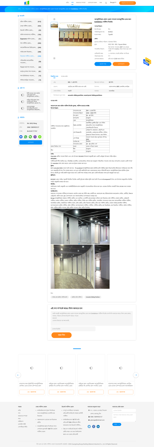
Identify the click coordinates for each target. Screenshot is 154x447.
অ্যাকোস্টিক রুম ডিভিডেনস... (30, 48)
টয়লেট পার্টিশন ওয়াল (68, 407)
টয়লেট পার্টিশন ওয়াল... (30, 30)
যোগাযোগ (31, 142)
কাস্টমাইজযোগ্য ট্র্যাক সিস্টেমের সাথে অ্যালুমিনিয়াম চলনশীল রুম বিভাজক (46, 413)
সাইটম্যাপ (20, 421)
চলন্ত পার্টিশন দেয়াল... (30, 26)
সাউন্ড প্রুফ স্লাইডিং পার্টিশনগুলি (59, 297)
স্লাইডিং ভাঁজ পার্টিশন (77, 297)
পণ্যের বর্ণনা (64, 76)
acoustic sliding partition (93, 297)
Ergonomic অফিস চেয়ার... (30, 39)
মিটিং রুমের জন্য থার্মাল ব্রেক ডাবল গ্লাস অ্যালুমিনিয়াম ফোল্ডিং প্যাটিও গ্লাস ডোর (33, 94)
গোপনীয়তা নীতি (22, 427)
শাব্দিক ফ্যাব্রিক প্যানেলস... (30, 80)
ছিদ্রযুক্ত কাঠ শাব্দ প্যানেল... (30, 67)
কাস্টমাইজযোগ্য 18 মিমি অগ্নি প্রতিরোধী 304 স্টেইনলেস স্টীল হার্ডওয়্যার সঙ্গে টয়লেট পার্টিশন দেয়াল (71, 422)
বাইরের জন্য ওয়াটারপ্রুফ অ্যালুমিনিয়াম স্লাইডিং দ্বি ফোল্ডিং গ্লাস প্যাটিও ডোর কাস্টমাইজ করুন (61, 386)
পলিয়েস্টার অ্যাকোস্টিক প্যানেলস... (30, 61)
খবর (19, 418)
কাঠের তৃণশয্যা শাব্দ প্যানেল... (30, 71)
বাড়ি (19, 410)
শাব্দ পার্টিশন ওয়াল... (30, 43)
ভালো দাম (103, 64)
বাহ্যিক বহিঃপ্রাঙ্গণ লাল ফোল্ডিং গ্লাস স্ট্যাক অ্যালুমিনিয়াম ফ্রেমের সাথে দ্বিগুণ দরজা (34, 101)
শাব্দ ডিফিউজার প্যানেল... (30, 76)
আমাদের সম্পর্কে (22, 416)
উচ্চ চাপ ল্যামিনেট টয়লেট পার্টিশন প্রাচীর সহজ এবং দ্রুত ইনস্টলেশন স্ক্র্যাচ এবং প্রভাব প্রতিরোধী (72, 431)
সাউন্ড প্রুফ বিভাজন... (30, 52)
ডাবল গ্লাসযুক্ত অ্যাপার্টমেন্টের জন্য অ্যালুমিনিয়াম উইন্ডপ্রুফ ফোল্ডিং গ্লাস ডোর (33, 108)
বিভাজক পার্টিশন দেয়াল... (30, 56)
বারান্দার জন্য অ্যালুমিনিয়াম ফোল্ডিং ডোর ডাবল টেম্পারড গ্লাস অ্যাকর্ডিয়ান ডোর (120, 386)
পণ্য (19, 413)
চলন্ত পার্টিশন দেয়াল (41, 407)
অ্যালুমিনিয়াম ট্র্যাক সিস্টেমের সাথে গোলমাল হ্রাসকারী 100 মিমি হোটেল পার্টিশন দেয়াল (47, 428)
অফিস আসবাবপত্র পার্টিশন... (30, 35)
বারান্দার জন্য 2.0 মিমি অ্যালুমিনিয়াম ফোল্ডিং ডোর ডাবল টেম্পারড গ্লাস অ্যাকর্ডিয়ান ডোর (31, 386)
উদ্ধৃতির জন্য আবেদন (128, 3)
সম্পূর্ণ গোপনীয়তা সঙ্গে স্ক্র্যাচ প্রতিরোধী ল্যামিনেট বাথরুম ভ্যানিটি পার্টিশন (73, 413)
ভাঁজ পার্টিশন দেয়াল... (30, 22)
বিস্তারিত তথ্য (54, 76)
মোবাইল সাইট (22, 424)
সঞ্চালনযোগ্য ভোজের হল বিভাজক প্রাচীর (47, 421)
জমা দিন (61, 335)
